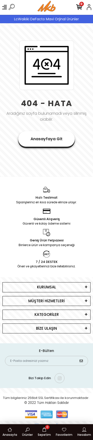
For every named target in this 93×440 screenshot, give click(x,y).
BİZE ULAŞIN (46, 328)
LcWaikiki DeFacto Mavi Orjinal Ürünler (46, 19)
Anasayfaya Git (46, 139)
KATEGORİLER (46, 314)
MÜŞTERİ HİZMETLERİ (46, 300)
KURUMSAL (46, 287)
